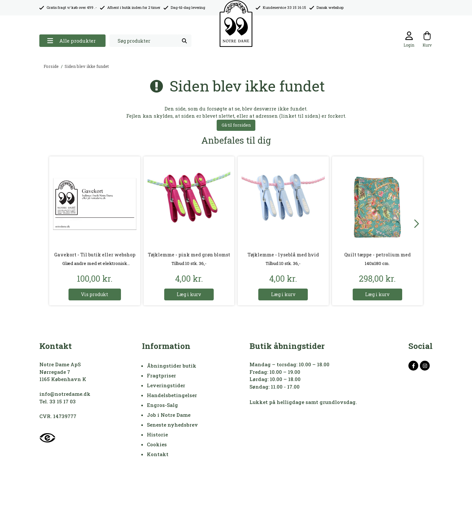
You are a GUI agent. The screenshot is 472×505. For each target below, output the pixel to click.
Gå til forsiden (236, 125)
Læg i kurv (189, 294)
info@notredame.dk (64, 394)
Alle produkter (71, 40)
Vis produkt (94, 294)
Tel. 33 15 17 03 (57, 401)
